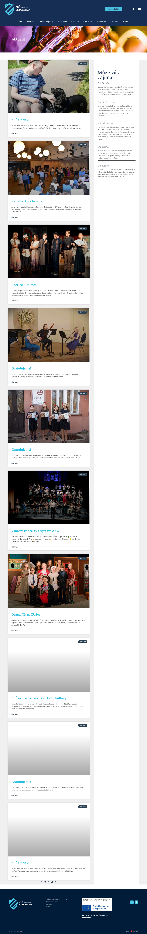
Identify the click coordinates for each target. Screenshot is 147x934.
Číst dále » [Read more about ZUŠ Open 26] (15, 134)
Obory (75, 21)
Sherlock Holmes (24, 285)
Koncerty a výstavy (46, 21)
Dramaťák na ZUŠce (26, 614)
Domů (129, 38)
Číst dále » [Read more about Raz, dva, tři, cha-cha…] (15, 217)
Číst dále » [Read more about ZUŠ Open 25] (15, 877)
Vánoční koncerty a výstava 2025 (35, 531)
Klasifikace (114, 21)
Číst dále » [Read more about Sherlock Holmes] (15, 301)
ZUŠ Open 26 (20, 120)
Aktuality (30, 21)
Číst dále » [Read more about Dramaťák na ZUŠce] (15, 630)
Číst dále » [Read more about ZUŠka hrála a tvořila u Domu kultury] (15, 714)
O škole (87, 21)
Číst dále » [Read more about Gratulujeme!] (15, 382)
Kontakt (126, 21)
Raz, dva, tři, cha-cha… (28, 201)
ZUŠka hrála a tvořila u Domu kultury (38, 698)
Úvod (20, 21)
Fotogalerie (62, 21)
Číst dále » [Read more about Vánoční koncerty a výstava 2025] (15, 547)
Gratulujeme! (21, 368)
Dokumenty (101, 21)
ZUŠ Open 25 (20, 863)
